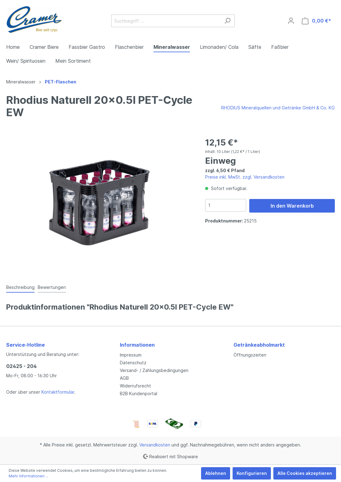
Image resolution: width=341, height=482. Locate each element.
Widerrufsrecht (135, 385)
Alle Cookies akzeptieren (304, 473)
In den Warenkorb (292, 206)
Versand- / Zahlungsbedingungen (154, 370)
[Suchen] (227, 21)
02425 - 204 (21, 366)
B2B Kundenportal (138, 393)
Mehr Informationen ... (28, 476)
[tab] (20, 287)
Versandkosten (154, 444)
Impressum (130, 354)
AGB (124, 378)
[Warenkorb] (316, 21)
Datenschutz (133, 362)
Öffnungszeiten (250, 354)
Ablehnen (215, 473)
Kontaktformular (57, 392)
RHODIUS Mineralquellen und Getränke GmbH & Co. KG (278, 107)
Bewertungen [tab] (52, 287)
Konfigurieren (252, 473)
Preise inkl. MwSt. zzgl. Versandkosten (244, 177)
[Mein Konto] (291, 21)
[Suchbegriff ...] (166, 21)
